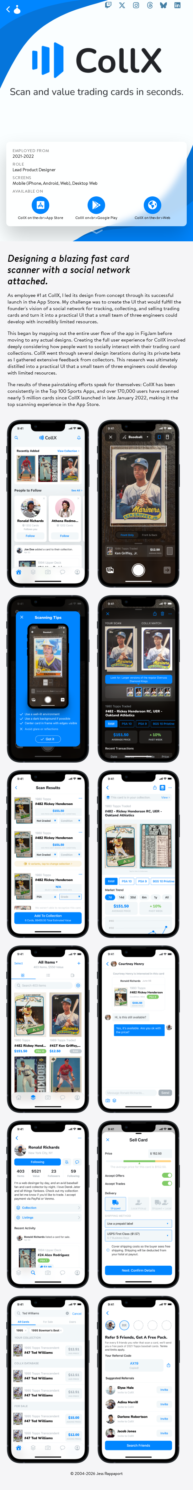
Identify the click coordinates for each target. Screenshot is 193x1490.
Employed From (31, 150)
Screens (22, 177)
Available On (28, 191)
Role (18, 164)
